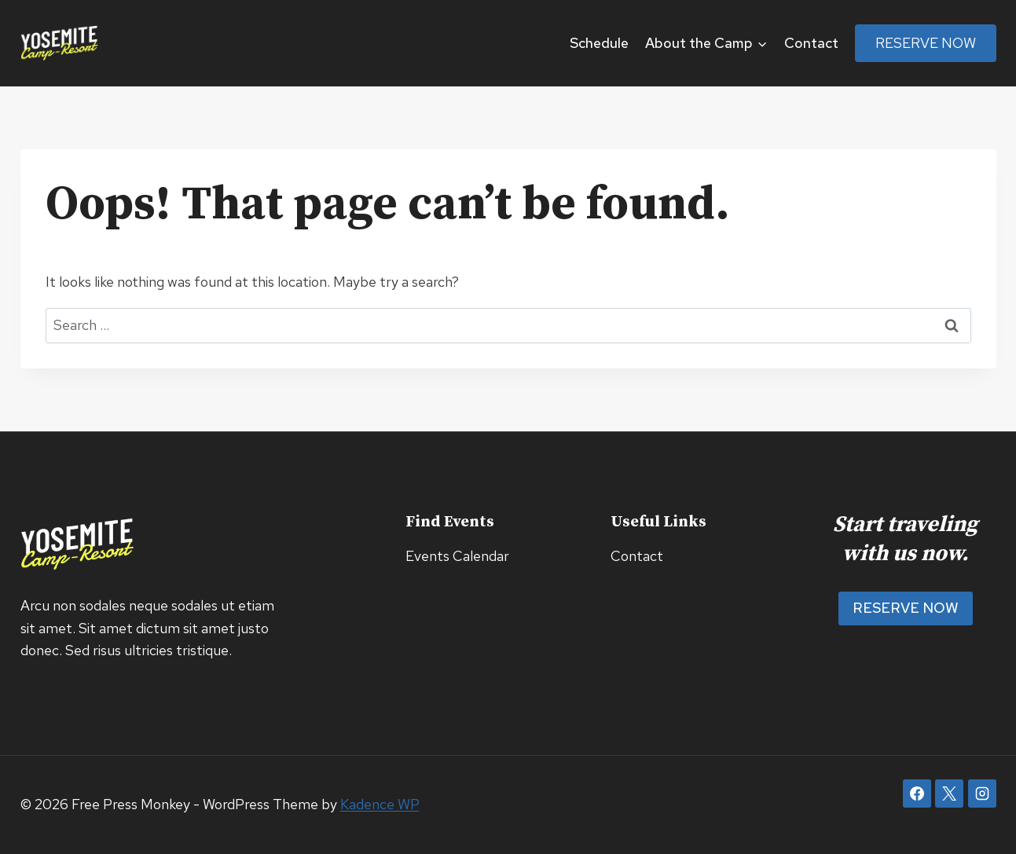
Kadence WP (380, 804)
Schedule (599, 43)
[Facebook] (917, 793)
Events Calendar (457, 556)
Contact (811, 43)
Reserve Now (925, 43)
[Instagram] (982, 793)
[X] (949, 793)
